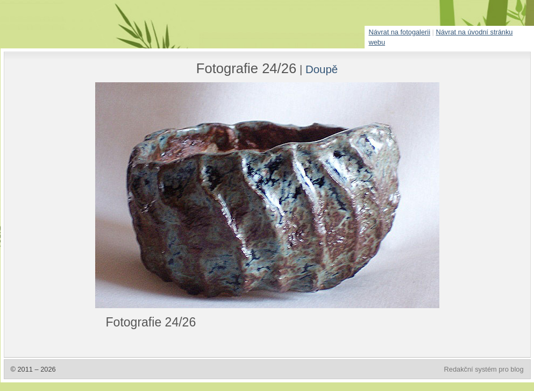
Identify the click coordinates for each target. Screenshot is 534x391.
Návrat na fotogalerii (400, 32)
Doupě (321, 69)
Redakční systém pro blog (484, 369)
